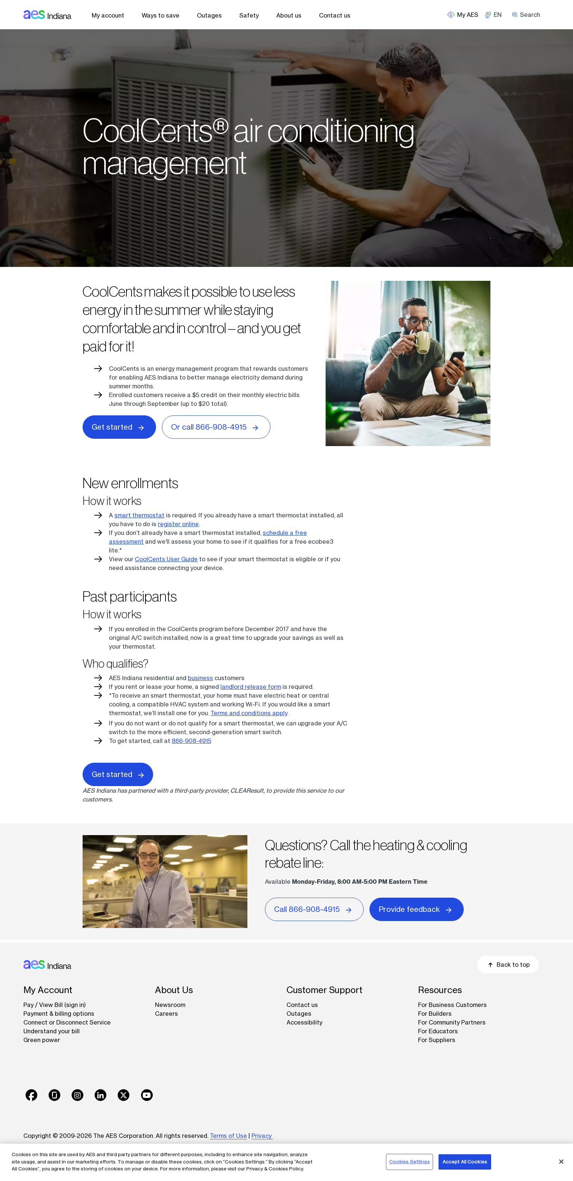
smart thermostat (139, 515)
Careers (166, 1013)
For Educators (438, 1031)
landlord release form (250, 686)
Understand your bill (51, 1031)
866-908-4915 (191, 740)
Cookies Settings (409, 1162)
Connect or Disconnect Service (67, 1022)
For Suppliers (436, 1040)
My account (108, 15)
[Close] (561, 1162)
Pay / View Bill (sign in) (54, 1004)
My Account (47, 990)
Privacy (262, 1135)
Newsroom (170, 1004)
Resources (440, 990)
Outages (209, 15)
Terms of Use (228, 1135)
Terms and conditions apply (248, 713)
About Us (174, 990)
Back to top (508, 964)
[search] (528, 14)
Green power (41, 1040)
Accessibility (304, 1022)
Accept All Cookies (465, 1162)
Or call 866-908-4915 (216, 426)
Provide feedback (417, 909)
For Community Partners (452, 1022)
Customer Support (324, 990)
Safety (249, 15)
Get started (119, 426)
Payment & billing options (58, 1013)
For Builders (435, 1013)
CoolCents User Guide (166, 559)
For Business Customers (452, 1004)
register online (178, 524)
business (200, 678)
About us (288, 15)
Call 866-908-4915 (314, 909)
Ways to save (160, 15)
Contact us (334, 15)
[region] (286, 1162)
